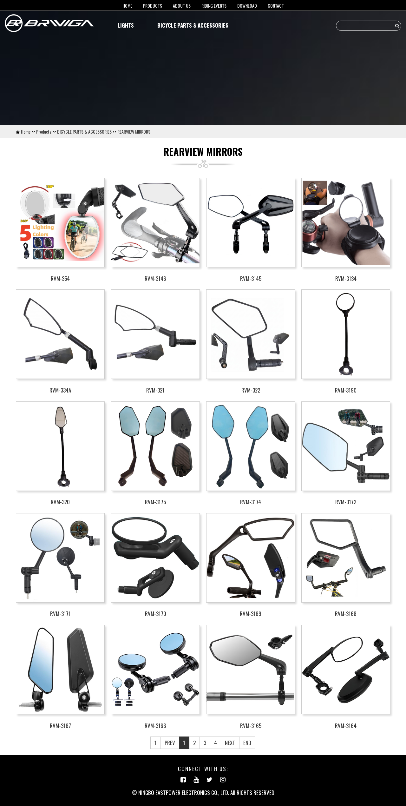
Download (247, 5)
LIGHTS (126, 25)
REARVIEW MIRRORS (133, 131)
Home (25, 131)
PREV (170, 743)
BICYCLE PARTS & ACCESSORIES (192, 25)
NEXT (230, 743)
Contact (276, 5)
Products (152, 5)
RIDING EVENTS (213, 5)
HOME (127, 5)
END (247, 743)
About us (182, 5)
